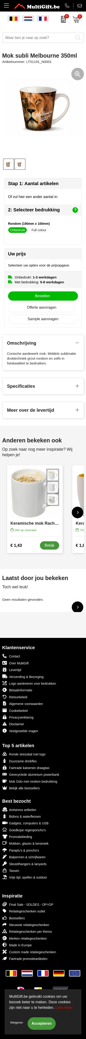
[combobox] (38, 38)
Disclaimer (13, 724)
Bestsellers (13, 918)
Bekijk (50, 545)
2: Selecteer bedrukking (43, 210)
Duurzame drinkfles (19, 761)
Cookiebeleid (15, 710)
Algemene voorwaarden (22, 703)
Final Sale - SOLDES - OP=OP (27, 904)
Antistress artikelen (19, 809)
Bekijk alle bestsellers (21, 788)
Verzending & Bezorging (23, 676)
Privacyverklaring (18, 717)
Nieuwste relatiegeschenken (25, 924)
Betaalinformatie (17, 690)
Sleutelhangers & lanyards (24, 863)
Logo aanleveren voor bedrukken (29, 683)
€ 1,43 (16, 545)
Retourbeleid (14, 697)
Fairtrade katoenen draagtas (26, 767)
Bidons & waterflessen (21, 816)
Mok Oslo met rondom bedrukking (29, 781)
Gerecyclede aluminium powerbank (30, 774)
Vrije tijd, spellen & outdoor (24, 877)
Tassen (10, 870)
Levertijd (11, 669)
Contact (11, 656)
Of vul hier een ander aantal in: (33, 197)
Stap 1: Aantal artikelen (33, 183)
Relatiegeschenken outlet (23, 911)
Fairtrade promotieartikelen (24, 958)
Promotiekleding (17, 836)
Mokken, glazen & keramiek (25, 843)
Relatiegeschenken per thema (27, 931)
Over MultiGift (15, 663)
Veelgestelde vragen (20, 730)
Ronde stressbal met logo (24, 754)
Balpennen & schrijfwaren (24, 857)
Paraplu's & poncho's (20, 850)
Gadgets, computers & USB (25, 823)
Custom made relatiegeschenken (29, 952)
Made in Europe (17, 945)
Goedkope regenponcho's (24, 830)
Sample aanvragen (43, 319)
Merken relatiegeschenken (24, 938)
